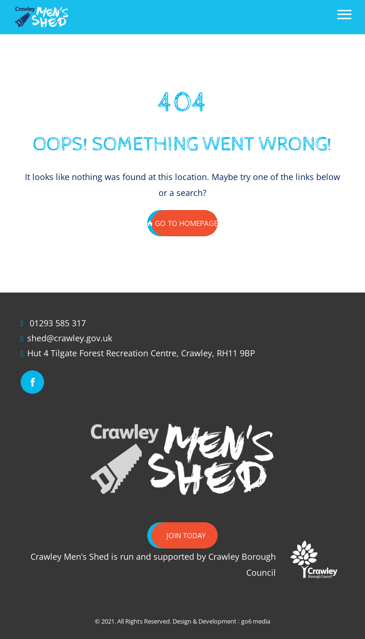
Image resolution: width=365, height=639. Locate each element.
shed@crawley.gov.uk (69, 338)
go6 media (255, 621)
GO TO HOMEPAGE (182, 223)
